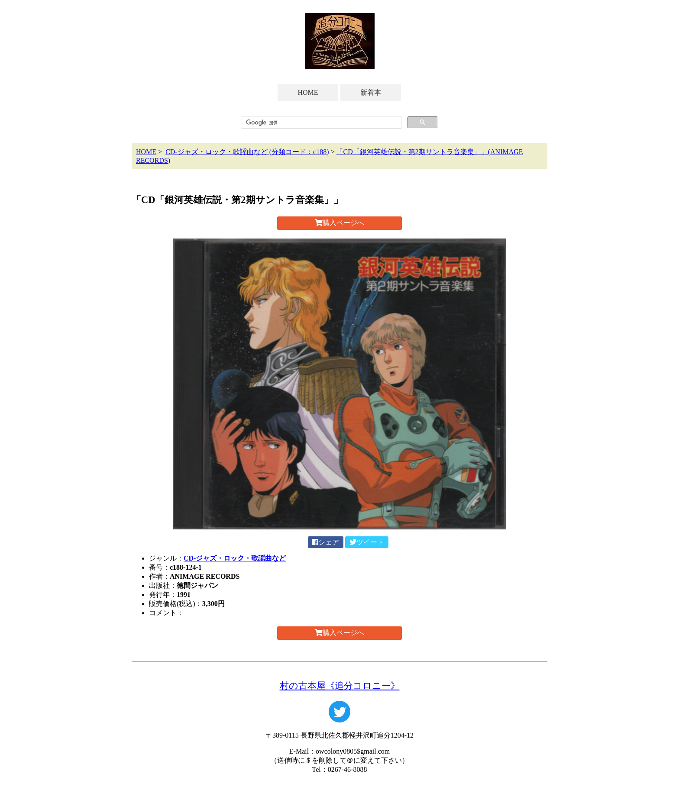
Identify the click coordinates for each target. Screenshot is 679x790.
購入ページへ (339, 222)
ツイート (366, 542)
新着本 (370, 92)
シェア (325, 542)
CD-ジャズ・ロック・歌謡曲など (235, 558)
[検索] (320, 122)
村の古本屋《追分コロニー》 (340, 685)
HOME (307, 92)
